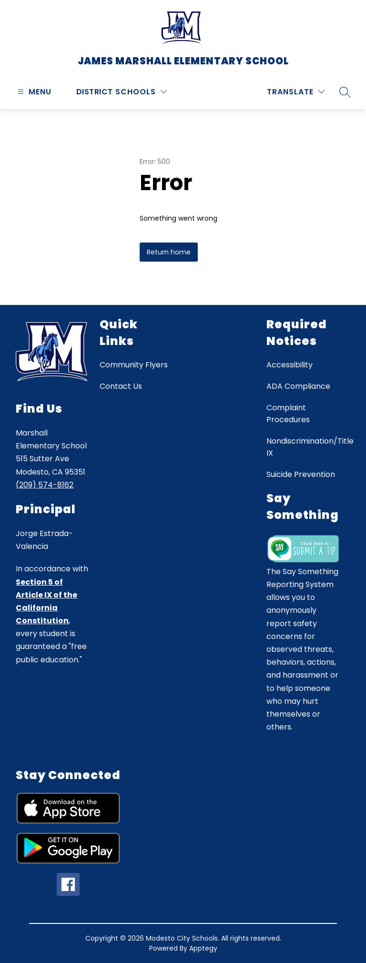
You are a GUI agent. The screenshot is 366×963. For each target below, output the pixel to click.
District (94, 91)
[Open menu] (33, 92)
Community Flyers (134, 364)
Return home (169, 252)
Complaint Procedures (288, 413)
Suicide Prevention (300, 474)
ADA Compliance (298, 386)
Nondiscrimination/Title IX (310, 447)
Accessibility (289, 364)
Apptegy (203, 948)
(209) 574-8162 (44, 484)
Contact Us (121, 386)
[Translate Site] (295, 92)
